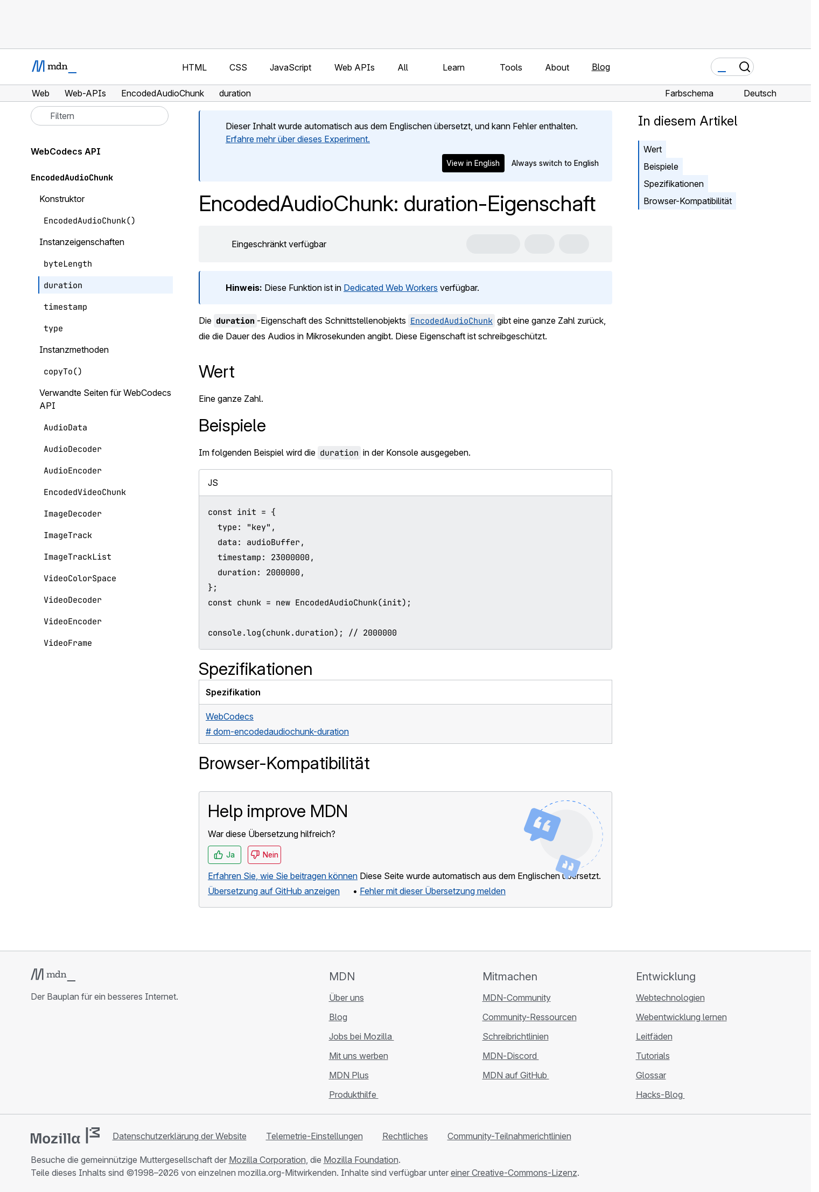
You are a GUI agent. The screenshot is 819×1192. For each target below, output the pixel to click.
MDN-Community (516, 997)
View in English (473, 163)
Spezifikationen (673, 183)
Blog (601, 66)
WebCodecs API (66, 151)
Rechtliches (405, 1136)
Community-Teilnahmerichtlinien (509, 1136)
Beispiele (660, 166)
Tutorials (653, 1055)
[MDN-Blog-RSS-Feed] (114, 1060)
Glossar (651, 1075)
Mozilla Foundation (361, 1159)
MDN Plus (349, 1075)
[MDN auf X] (75, 1060)
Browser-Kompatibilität (687, 201)
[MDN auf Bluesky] (56, 1060)
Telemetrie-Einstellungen (314, 1136)
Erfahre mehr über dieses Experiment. (298, 139)
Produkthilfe (354, 1094)
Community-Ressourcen (529, 1017)
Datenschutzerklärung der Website (180, 1136)
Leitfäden (654, 1036)
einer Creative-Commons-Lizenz (514, 1172)
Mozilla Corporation (267, 1159)
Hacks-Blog (660, 1094)
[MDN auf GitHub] (37, 1060)
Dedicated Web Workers (391, 287)
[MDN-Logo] (53, 974)
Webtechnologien (670, 997)
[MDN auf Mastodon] (95, 1060)
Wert (652, 149)
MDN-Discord (510, 1055)
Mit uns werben (358, 1055)
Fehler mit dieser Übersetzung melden (433, 891)
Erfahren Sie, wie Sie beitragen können (283, 875)
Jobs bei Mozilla (361, 1036)
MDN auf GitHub (515, 1075)
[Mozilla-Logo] (65, 1135)
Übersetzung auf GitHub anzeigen (274, 891)
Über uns (346, 997)
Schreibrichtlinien (515, 1036)
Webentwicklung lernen (681, 1017)
